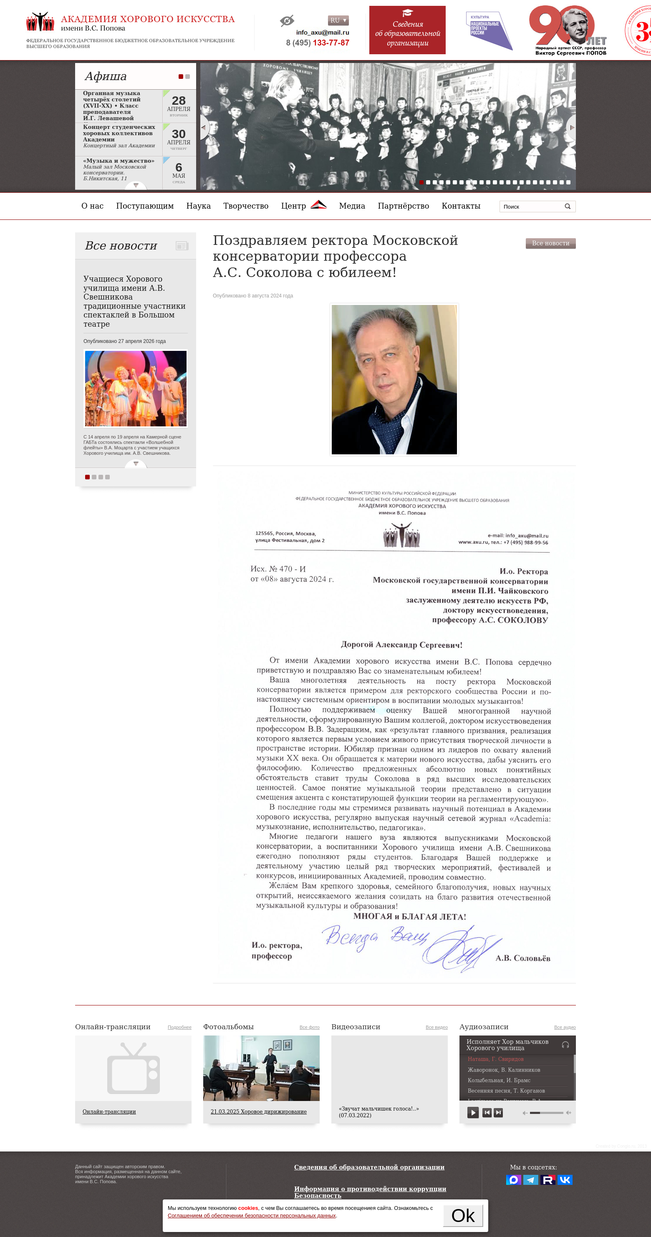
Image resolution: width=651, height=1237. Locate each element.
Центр (304, 206)
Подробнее (180, 1027)
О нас (92, 206)
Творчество (246, 206)
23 (568, 182)
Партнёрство (403, 206)
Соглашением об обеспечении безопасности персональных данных (252, 1215)
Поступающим (145, 206)
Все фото (310, 1027)
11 (488, 182)
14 (508, 182)
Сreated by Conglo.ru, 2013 (621, 1146)
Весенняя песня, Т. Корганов (506, 1091)
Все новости (551, 243)
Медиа (352, 206)
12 (495, 182)
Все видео (437, 1027)
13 (502, 182)
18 (535, 182)
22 (562, 182)
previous (487, 1113)
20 (548, 182)
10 (481, 182)
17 (528, 182)
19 (542, 182)
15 (515, 182)
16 (522, 182)
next (498, 1113)
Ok (463, 1215)
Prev (205, 127)
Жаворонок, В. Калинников (504, 1070)
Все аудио (565, 1027)
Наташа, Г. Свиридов (496, 1059)
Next (571, 127)
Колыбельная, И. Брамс (499, 1080)
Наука (199, 206)
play (473, 1113)
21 (555, 182)
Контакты (461, 206)
